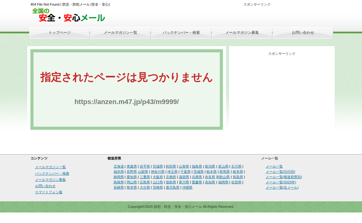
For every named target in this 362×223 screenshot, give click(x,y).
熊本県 (132, 187)
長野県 (132, 171)
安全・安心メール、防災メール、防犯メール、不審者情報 (70, 15)
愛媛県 (197, 182)
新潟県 (210, 166)
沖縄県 (187, 187)
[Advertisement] (260, 17)
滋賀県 (184, 177)
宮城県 (158, 166)
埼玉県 (172, 171)
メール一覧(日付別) (280, 171)
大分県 (145, 187)
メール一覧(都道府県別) (284, 177)
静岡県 (119, 177)
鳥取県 (238, 177)
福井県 (119, 171)
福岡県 (223, 182)
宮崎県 (158, 187)
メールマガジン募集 (242, 32)
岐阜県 (238, 171)
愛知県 (132, 177)
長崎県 (119, 187)
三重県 (145, 177)
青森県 (132, 166)
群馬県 (224, 171)
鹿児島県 (172, 187)
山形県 (184, 166)
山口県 (158, 182)
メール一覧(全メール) (282, 187)
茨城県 (198, 171)
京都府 (171, 177)
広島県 (145, 182)
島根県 (119, 182)
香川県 (184, 182)
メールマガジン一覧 (120, 32)
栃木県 (211, 171)
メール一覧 (274, 166)
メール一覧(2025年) (281, 182)
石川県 (236, 166)
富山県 (223, 166)
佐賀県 (236, 182)
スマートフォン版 (48, 192)
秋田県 (171, 166)
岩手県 (145, 166)
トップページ (59, 32)
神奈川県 (158, 171)
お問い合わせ (303, 32)
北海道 (119, 166)
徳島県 (171, 182)
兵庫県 (197, 177)
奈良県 (210, 177)
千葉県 (185, 171)
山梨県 (143, 171)
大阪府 (158, 177)
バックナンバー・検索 (181, 32)
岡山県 (132, 182)
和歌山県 (223, 177)
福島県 (197, 166)
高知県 (210, 182)
